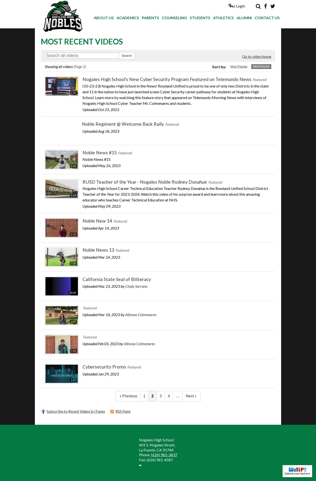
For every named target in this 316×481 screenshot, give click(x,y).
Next (191, 396)
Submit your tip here (297, 471)
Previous (128, 396)
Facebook (265, 6)
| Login (236, 6)
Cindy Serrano (136, 286)
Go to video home (256, 56)
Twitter (272, 6)
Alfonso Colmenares (140, 314)
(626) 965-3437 (164, 454)
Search (258, 6)
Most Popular (238, 66)
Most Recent (261, 66)
